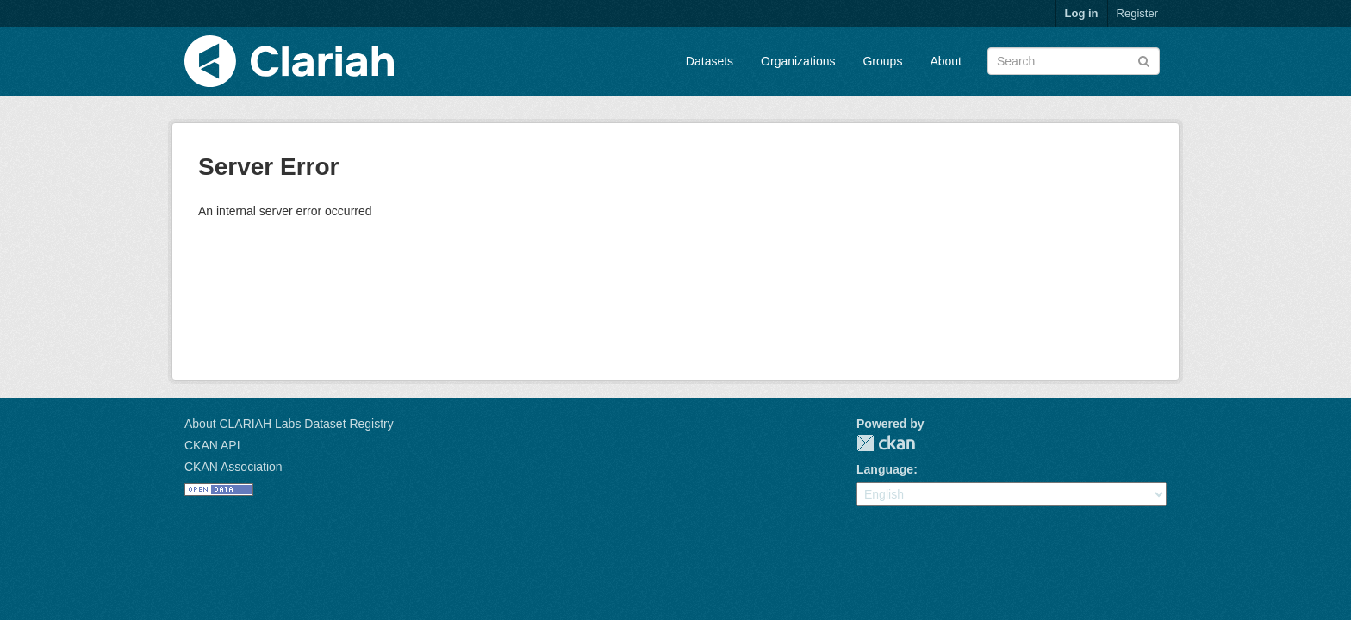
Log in (1082, 13)
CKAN (885, 443)
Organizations (798, 61)
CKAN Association (233, 467)
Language (884, 469)
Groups (882, 61)
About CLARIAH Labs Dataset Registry (289, 424)
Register (1137, 13)
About (946, 61)
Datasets (709, 61)
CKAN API (212, 445)
